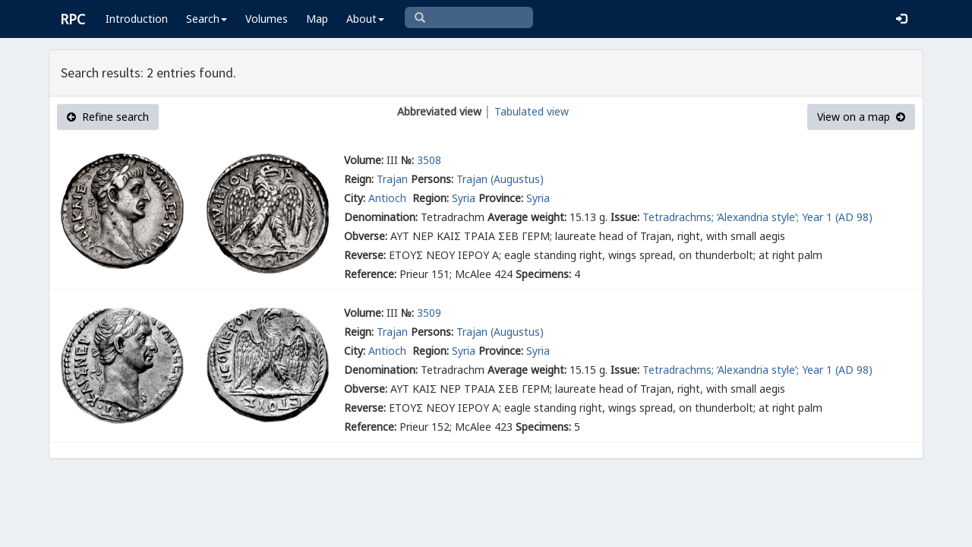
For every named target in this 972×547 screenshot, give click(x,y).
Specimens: (543, 274)
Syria (463, 198)
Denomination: (381, 217)
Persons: (432, 179)
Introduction (137, 18)
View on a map (861, 116)
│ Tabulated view (525, 111)
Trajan (392, 179)
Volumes (266, 18)
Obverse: (365, 236)
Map (317, 18)
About (365, 18)
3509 (429, 312)
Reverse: (365, 255)
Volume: (363, 160)
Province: (500, 198)
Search (206, 18)
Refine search (108, 116)
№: (407, 160)
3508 (429, 160)
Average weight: (527, 217)
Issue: (625, 217)
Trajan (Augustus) (500, 179)
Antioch (388, 198)
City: (354, 198)
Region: (430, 198)
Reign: (359, 179)
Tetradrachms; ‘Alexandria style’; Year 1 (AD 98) (757, 217)
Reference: (370, 274)
